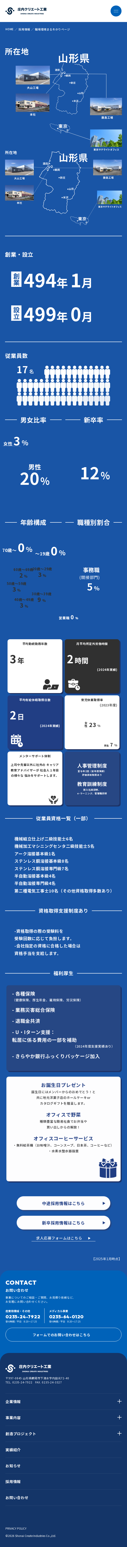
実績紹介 (13, 1449)
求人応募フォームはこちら (59, 1238)
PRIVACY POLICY (15, 1528)
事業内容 (13, 1417)
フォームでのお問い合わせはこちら (75, 1334)
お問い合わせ (17, 1497)
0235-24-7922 (22, 1316)
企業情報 (13, 1401)
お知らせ (13, 1465)
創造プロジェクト (20, 1433)
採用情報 (13, 1481)
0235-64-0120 (66, 1316)
